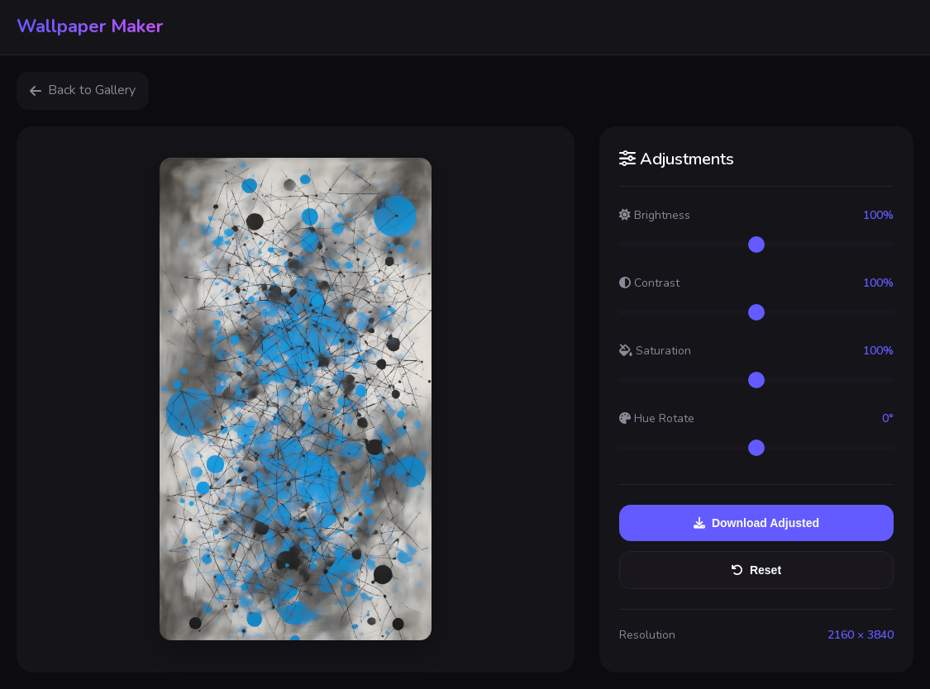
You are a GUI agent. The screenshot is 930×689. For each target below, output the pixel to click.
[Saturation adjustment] (756, 380)
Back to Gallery (83, 90)
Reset (756, 570)
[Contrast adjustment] (756, 312)
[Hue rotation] (756, 447)
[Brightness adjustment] (756, 244)
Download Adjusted (756, 523)
